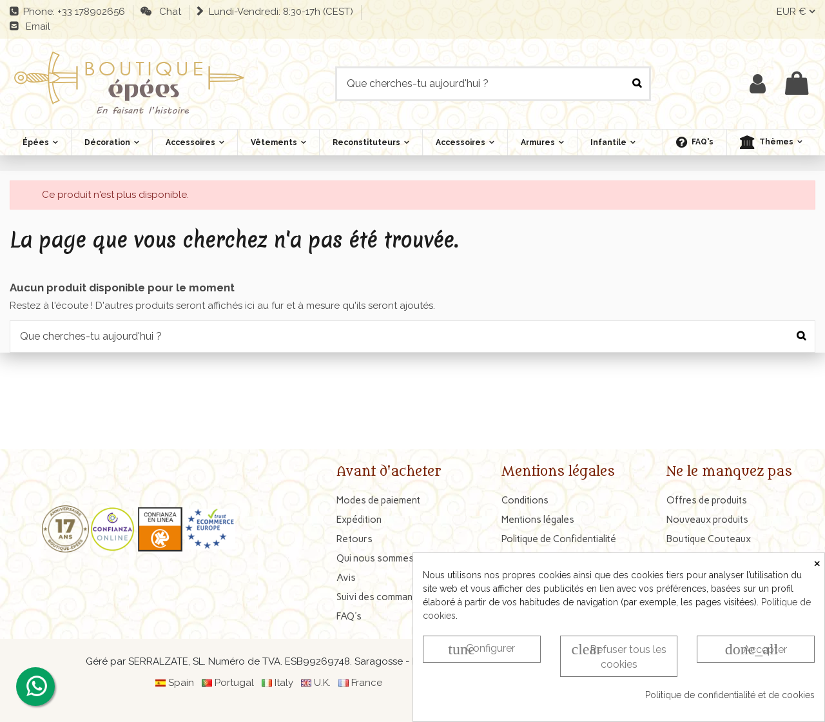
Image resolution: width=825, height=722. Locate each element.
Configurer (481, 649)
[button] (770, 142)
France (366, 682)
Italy (284, 682)
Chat (167, 11)
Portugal (234, 682)
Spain (181, 682)
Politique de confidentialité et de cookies (730, 695)
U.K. (322, 682)
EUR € (796, 11)
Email (35, 26)
